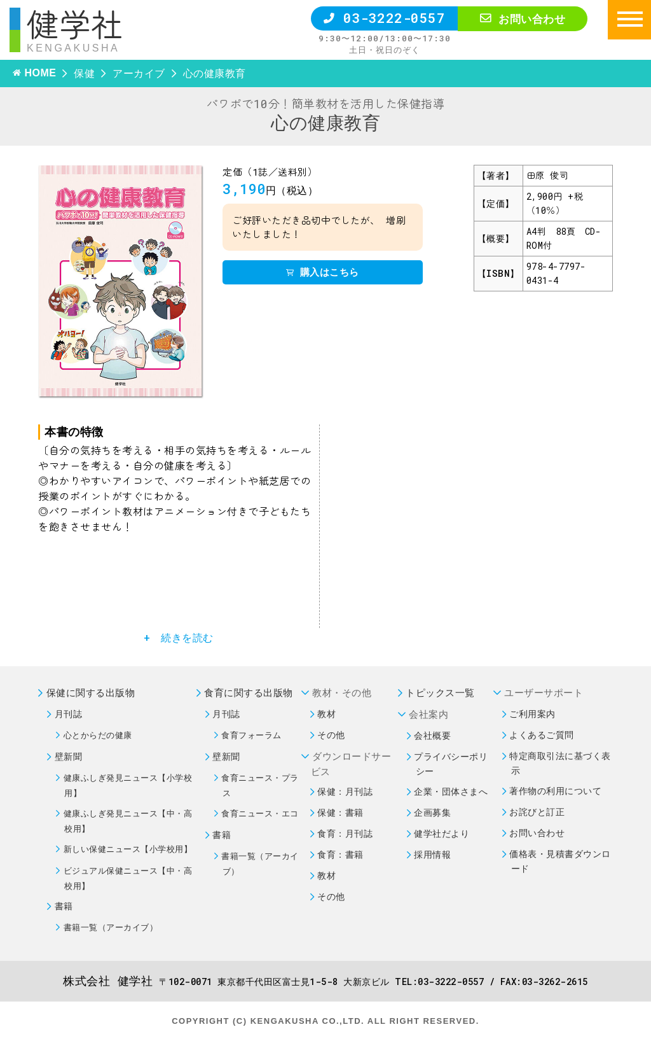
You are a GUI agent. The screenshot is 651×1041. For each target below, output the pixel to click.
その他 (331, 735)
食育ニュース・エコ (260, 813)
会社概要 (432, 735)
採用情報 (432, 854)
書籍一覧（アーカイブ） (111, 927)
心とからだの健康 (98, 735)
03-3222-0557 (384, 18)
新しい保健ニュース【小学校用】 (128, 849)
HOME (40, 72)
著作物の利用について (555, 791)
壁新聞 (69, 756)
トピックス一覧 (440, 692)
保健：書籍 (340, 812)
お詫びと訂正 (537, 812)
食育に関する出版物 (248, 692)
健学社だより (441, 833)
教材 (326, 714)
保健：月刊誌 (345, 791)
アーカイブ (139, 73)
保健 (84, 73)
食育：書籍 (340, 854)
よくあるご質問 (541, 735)
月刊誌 (69, 714)
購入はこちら (322, 271)
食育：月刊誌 (345, 833)
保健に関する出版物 (90, 692)
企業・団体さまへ (451, 791)
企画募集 (432, 812)
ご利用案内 (532, 714)
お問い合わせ (522, 18)
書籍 (64, 906)
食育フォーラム (251, 735)
